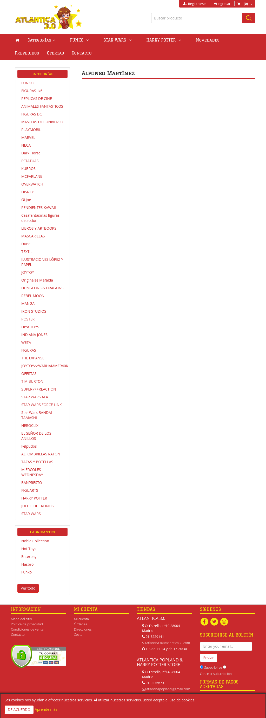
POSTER (28, 319)
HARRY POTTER (34, 498)
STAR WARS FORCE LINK (41, 404)
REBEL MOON (32, 295)
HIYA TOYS (30, 326)
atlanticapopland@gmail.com (168, 689)
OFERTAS (29, 373)
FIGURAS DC (31, 114)
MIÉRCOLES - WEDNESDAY (32, 472)
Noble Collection (35, 540)
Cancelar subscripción (216, 674)
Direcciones (83, 629)
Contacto (25, 53)
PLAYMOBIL (31, 129)
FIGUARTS (29, 490)
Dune (25, 243)
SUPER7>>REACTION (38, 389)
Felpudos (29, 446)
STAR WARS (31, 513)
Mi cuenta (81, 619)
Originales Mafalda (37, 280)
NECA (26, 145)
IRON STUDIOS (33, 311)
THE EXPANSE (32, 357)
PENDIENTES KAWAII (38, 207)
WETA (26, 342)
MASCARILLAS (33, 236)
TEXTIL (26, 251)
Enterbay (28, 556)
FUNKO (27, 82)
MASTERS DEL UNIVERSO (42, 121)
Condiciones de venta (27, 629)
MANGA (28, 303)
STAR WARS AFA (34, 396)
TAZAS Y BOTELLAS (37, 461)
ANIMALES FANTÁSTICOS (42, 106)
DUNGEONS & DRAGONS (42, 287)
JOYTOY (27, 272)
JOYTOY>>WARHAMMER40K (44, 365)
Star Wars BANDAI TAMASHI (36, 415)
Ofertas (239, 40)
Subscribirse (213, 667)
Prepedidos (211, 40)
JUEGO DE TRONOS (37, 505)
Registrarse (194, 3)
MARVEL (28, 137)
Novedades (179, 40)
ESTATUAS (29, 160)
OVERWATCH (32, 184)
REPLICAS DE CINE (36, 98)
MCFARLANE (31, 176)
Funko (26, 572)
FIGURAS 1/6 (31, 90)
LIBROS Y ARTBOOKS (38, 228)
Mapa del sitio (21, 619)
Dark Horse (31, 153)
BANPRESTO (31, 482)
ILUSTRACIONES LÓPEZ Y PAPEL (42, 262)
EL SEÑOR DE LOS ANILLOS (36, 436)
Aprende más (46, 709)
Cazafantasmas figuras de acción (40, 218)
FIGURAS (28, 350)
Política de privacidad (27, 624)
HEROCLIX (29, 425)
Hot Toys (28, 548)
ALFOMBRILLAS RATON (40, 454)
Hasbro (27, 564)
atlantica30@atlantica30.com (168, 642)
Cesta (78, 634)
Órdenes (80, 624)
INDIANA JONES (34, 334)
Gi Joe (26, 199)
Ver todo (28, 588)
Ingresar (222, 3)
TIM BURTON (32, 381)
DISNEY (27, 191)
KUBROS (28, 168)
